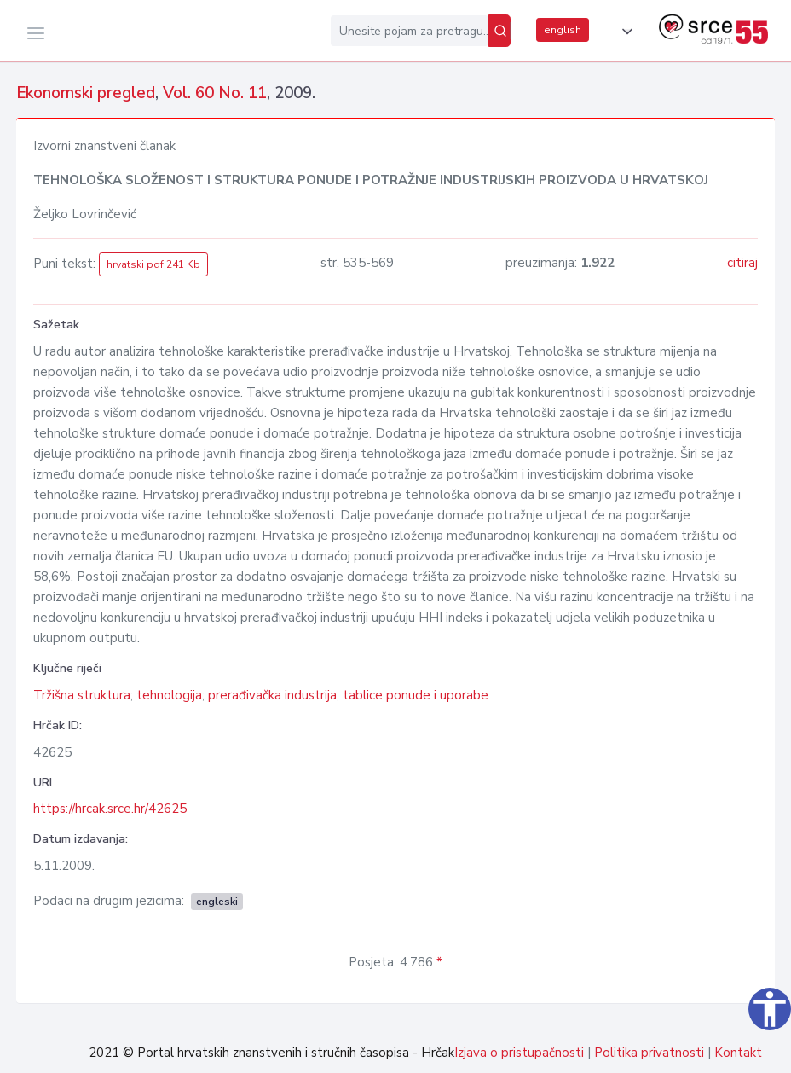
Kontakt (738, 1052)
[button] (624, 31)
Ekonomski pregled (85, 93)
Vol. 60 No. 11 (215, 93)
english (562, 30)
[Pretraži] (499, 30)
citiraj (742, 262)
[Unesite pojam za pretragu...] (409, 30)
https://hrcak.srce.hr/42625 (110, 808)
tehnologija (169, 695)
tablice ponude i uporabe (415, 695)
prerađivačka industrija (272, 695)
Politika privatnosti (649, 1052)
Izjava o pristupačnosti (519, 1052)
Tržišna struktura (81, 695)
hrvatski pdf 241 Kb (153, 264)
